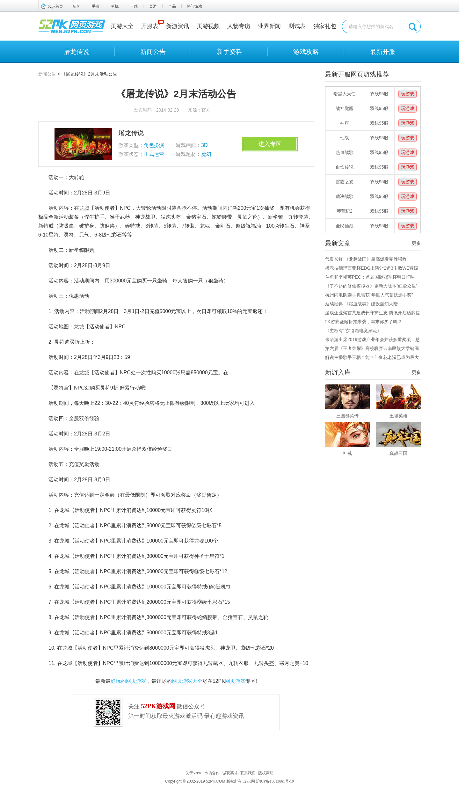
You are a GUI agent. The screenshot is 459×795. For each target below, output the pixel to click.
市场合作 (212, 773)
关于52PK (194, 773)
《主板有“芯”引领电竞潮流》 (353, 330)
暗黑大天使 (344, 93)
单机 (115, 6)
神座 (344, 123)
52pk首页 (55, 6)
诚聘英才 (230, 773)
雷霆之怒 (344, 181)
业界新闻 (269, 26)
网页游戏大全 (187, 681)
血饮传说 (344, 167)
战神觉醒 (344, 108)
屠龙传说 (76, 51)
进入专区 (270, 144)
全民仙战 (344, 225)
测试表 (297, 26)
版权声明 (265, 773)
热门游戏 (194, 6)
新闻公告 (153, 51)
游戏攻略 (306, 51)
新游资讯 (177, 26)
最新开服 (382, 51)
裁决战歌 (344, 196)
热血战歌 (344, 152)
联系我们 (248, 773)
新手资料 (229, 51)
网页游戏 (235, 681)
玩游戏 (407, 93)
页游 (153, 6)
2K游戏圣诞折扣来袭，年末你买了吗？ (363, 321)
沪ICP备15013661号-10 (275, 781)
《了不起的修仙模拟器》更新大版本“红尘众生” (371, 285)
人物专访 (238, 26)
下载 (134, 6)
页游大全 (122, 26)
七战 (344, 137)
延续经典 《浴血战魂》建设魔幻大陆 (361, 303)
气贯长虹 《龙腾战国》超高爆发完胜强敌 (366, 259)
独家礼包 (324, 26)
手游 (95, 6)
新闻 (76, 6)
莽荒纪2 (345, 211)
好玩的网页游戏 (128, 681)
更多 (416, 243)
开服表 (149, 26)
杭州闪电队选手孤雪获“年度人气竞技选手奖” (369, 294)
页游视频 (208, 26)
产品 (172, 6)
